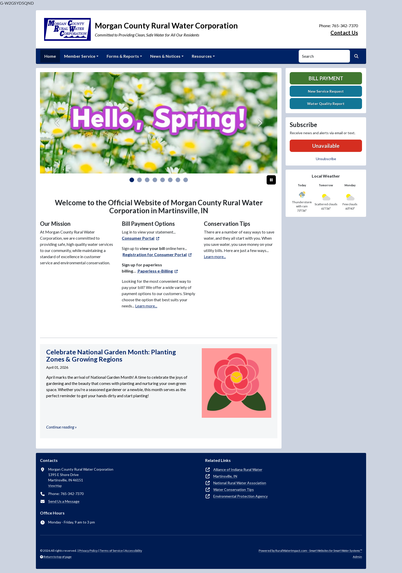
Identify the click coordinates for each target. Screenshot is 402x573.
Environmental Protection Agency (240, 496)
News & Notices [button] (165, 56)
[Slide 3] (155, 180)
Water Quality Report (326, 103)
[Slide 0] (132, 180)
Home (50, 56)
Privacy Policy (88, 550)
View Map (55, 486)
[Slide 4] (162, 180)
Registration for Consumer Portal (155, 254)
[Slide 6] (178, 180)
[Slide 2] (147, 180)
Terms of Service (111, 550)
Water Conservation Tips (233, 489)
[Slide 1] (139, 180)
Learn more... (146, 305)
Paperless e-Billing (155, 270)
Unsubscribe (326, 159)
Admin (357, 557)
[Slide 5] (170, 180)
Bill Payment (326, 78)
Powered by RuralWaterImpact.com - (310, 550)
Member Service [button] (79, 56)
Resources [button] (202, 56)
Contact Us (344, 33)
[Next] (259, 122)
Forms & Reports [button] (123, 56)
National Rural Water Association (239, 483)
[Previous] (58, 122)
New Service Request (326, 91)
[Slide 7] (185, 180)
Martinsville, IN (225, 476)
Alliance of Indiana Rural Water (237, 469)
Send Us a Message (63, 501)
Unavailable (325, 146)
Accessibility (133, 550)
